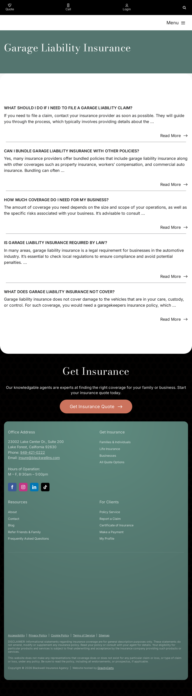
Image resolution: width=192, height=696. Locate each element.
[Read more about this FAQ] (174, 136)
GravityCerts (106, 668)
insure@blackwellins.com (39, 457)
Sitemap (104, 635)
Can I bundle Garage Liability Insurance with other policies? (71, 151)
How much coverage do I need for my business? (56, 199)
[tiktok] (45, 487)
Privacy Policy (38, 635)
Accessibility (16, 635)
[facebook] (12, 487)
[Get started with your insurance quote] (96, 406)
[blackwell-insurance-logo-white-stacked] (92, 564)
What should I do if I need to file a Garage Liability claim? (68, 107)
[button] (184, 7)
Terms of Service (84, 635)
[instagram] (23, 487)
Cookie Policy (60, 635)
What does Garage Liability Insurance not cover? (59, 291)
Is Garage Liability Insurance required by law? (55, 242)
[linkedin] (34, 487)
